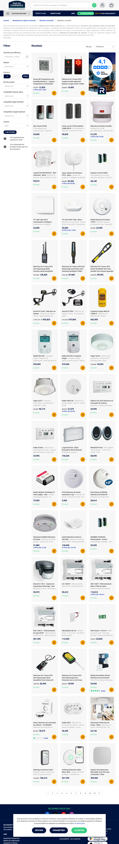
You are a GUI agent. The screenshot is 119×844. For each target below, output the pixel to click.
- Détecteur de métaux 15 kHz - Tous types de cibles (73, 313)
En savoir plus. (80, 823)
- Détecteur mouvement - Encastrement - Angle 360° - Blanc (43, 403)
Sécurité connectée (46, 20)
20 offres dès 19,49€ (69, 230)
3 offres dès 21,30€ (39, 547)
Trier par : (89, 47)
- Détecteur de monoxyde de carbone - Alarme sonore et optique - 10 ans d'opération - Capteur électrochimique (73, 727)
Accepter (79, 830)
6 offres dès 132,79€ (69, 547)
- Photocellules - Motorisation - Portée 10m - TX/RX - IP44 (102, 450)
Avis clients (7, 829)
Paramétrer (59, 830)
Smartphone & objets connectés (24, 20)
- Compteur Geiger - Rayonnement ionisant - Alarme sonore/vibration (73, 360)
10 (90, 793)
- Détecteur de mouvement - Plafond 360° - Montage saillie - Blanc (101, 358)
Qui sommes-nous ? (10, 827)
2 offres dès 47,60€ (97, 136)
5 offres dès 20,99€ (68, 411)
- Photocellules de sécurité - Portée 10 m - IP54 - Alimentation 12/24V (73, 130)
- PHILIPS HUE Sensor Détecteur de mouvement (102, 680)
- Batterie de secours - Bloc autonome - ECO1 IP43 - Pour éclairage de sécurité (44, 177)
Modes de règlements (11, 841)
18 (94, 793)
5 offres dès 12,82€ (39, 90)
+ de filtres (10, 132)
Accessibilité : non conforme (70, 839)
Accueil (6, 20)
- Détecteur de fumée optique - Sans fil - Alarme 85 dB (73, 403)
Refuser (39, 830)
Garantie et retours (10, 843)
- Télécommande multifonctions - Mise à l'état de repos (44, 635)
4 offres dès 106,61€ (97, 594)
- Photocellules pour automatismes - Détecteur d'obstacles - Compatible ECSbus (42, 130)
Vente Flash (40, 13)
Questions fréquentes (11, 838)
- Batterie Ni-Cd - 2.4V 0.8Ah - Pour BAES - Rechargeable (73, 633)
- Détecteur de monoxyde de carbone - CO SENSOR (42, 727)
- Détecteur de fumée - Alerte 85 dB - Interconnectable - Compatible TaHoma (73, 541)
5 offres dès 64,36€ (68, 183)
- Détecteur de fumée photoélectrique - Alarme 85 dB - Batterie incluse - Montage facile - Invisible (102, 130)
